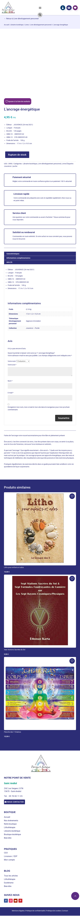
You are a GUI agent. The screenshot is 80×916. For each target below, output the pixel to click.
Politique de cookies (53, 911)
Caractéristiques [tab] (13, 254)
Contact (65, 911)
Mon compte (9, 860)
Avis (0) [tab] (9, 262)
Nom (10, 381)
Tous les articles (11, 876)
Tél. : (6, 796)
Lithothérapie (9, 828)
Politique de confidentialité (35, 911)
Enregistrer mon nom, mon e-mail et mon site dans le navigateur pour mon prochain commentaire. (39, 408)
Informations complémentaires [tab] (18, 258)
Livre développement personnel (40, 25)
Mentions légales (18, 911)
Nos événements (11, 821)
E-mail (10, 393)
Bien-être (7, 838)
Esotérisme (8, 883)
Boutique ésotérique (12, 835)
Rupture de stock (17, 154)
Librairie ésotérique (16, 25)
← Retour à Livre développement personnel (21, 19)
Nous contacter (18, 802)
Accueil (6, 25)
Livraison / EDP (10, 856)
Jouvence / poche (10, 166)
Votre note (12, 361)
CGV (6, 853)
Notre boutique (10, 824)
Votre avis (12, 365)
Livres (27, 25)
